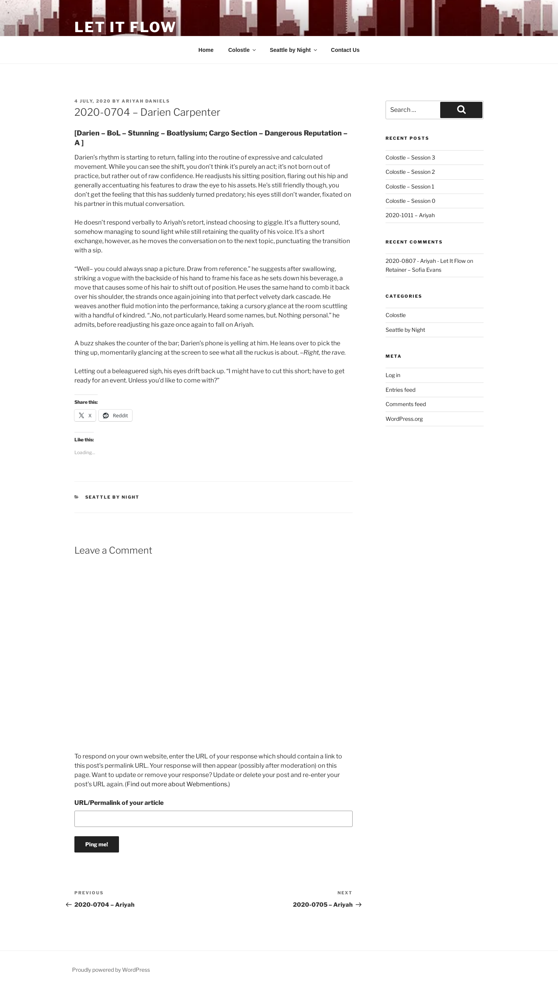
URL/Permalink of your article (119, 802)
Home (206, 50)
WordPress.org (404, 418)
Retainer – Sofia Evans (413, 269)
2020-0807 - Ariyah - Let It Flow (426, 260)
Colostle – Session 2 (410, 171)
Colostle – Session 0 (411, 200)
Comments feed (406, 404)
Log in (393, 375)
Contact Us (345, 50)
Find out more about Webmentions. (177, 784)
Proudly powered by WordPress (111, 969)
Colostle (242, 50)
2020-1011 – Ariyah (410, 215)
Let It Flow (125, 27)
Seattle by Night (294, 50)
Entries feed (400, 389)
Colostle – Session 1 (410, 186)
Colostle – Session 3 (410, 157)
